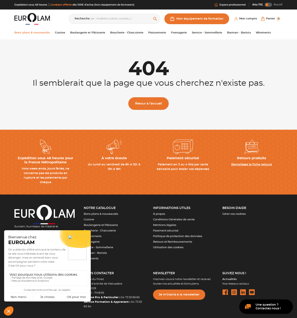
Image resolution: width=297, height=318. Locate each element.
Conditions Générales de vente (174, 219)
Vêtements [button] (263, 32)
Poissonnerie (92, 236)
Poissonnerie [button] (157, 32)
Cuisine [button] (60, 32)
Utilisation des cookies (168, 247)
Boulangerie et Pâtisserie (101, 225)
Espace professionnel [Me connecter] (230, 4)
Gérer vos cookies (234, 214)
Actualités (229, 279)
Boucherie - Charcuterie (100, 230)
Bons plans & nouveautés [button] (32, 32)
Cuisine (89, 219)
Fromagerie (92, 242)
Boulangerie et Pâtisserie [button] (87, 32)
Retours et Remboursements (172, 242)
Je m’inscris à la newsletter (179, 294)
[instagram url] (234, 292)
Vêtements (91, 258)
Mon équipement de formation (196, 19)
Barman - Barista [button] (239, 32)
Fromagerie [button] (179, 32)
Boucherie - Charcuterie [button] (126, 32)
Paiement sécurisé (165, 230)
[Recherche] (114, 19)
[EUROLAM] (32, 18)
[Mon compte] (245, 19)
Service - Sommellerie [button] (207, 32)
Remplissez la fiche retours (251, 164)
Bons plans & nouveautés (101, 214)
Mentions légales (164, 225)
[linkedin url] (243, 292)
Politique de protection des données (177, 236)
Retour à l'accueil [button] (148, 103)
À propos (159, 214)
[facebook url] (225, 292)
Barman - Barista (95, 253)
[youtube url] (252, 292)
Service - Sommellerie (98, 247)
